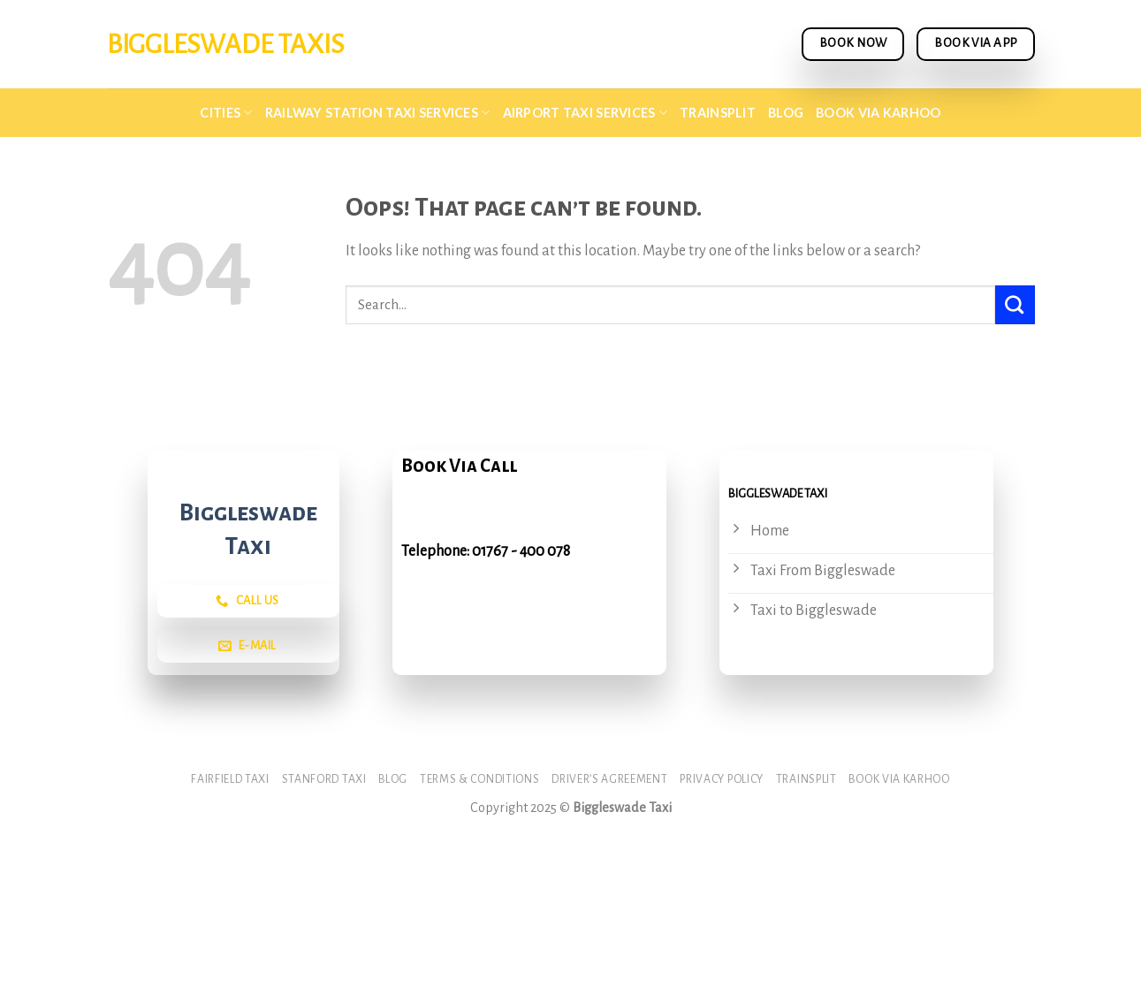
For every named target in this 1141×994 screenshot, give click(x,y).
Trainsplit (718, 112)
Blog (785, 112)
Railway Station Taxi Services (378, 112)
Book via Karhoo (878, 112)
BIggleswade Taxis (225, 44)
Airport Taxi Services (585, 112)
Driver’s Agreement (609, 779)
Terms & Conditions (479, 779)
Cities (226, 112)
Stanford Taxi (324, 779)
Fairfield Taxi (230, 779)
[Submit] (1015, 304)
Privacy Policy (722, 779)
